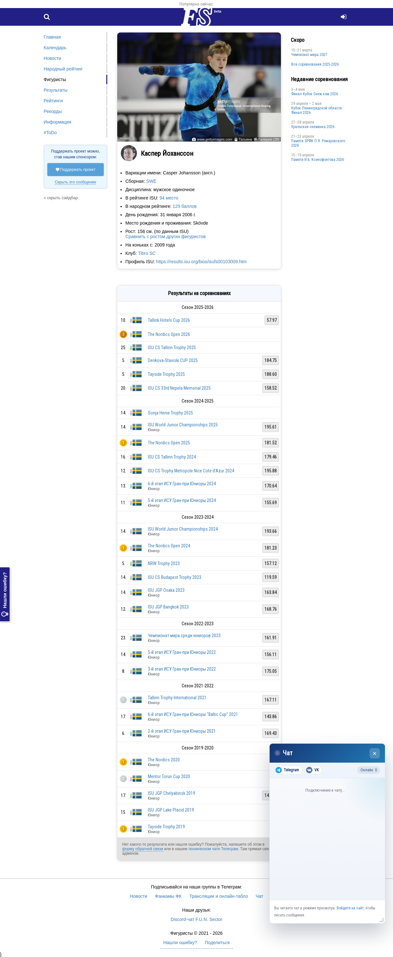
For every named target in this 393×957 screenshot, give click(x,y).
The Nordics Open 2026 (169, 334)
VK (312, 770)
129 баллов (184, 206)
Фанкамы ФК (168, 896)
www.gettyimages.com (214, 139)
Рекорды (53, 111)
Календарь (55, 47)
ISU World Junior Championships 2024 (183, 529)
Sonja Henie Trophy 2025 (170, 412)
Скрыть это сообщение (75, 182)
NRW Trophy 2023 (164, 563)
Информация (58, 122)
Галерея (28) (268, 139)
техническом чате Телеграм (213, 849)
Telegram (287, 770)
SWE (151, 181)
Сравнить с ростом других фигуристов (165, 236)
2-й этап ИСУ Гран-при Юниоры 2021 (182, 731)
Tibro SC (147, 253)
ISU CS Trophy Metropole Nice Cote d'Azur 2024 (191, 470)
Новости (52, 58)
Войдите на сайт (350, 908)
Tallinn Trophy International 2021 (177, 697)
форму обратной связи (142, 849)
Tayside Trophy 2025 (166, 374)
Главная (52, 37)
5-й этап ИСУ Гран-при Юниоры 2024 (182, 500)
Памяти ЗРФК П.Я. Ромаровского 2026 (318, 143)
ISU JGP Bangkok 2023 (168, 606)
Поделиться (217, 942)
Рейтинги (53, 100)
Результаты (56, 90)
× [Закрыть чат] (375, 753)
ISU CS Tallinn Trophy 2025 (172, 347)
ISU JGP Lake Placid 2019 (171, 810)
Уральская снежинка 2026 (312, 127)
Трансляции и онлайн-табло (218, 896)
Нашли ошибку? (5, 594)
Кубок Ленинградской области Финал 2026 (316, 110)
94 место (168, 197)
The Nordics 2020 (164, 759)
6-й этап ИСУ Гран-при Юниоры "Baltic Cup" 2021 (193, 714)
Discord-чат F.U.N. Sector (196, 919)
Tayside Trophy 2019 (166, 826)
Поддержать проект (76, 169)
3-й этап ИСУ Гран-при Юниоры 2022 (182, 669)
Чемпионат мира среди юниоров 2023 (184, 635)
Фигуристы (55, 79)
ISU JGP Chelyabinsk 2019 (171, 793)
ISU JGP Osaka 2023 (166, 590)
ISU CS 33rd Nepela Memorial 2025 (179, 388)
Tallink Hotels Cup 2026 (169, 320)
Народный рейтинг (63, 68)
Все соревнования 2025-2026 (315, 64)
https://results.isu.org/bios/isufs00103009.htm (201, 261)
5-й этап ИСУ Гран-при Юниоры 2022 (182, 652)
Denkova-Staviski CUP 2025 (173, 360)
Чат (259, 896)
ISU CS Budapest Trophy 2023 (174, 577)
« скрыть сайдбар (61, 197)
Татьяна (245, 139)
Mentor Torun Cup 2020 (169, 776)
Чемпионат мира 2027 (309, 54)
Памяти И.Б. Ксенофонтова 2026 (317, 159)
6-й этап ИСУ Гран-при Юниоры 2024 (182, 483)
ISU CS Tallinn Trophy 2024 (172, 457)
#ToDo (50, 132)
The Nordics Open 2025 (169, 442)
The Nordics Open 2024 (169, 545)
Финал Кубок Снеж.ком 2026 (314, 94)
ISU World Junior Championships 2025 (183, 424)
